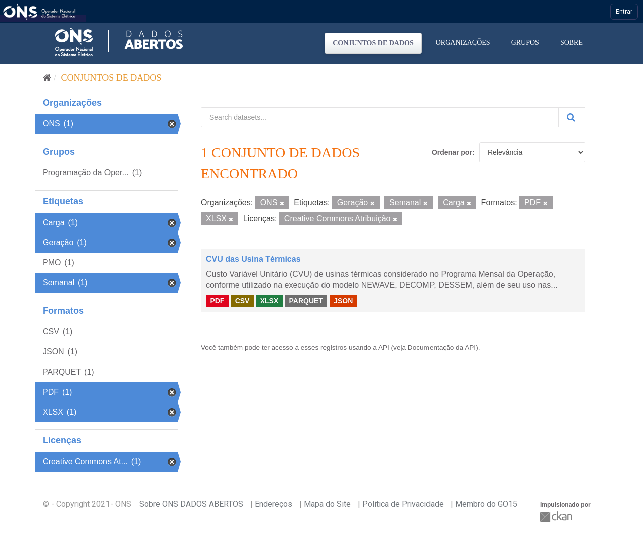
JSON (343, 301)
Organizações (463, 42)
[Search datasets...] (380, 117)
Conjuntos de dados (373, 43)
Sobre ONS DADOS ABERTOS (191, 504)
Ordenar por (452, 152)
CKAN (557, 516)
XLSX (269, 301)
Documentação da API (442, 347)
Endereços (273, 504)
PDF (217, 301)
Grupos (525, 42)
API (383, 347)
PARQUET (306, 301)
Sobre (571, 42)
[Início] (47, 78)
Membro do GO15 (486, 504)
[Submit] (571, 117)
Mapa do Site (327, 504)
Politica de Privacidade (403, 504)
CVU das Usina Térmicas (253, 259)
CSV (242, 301)
